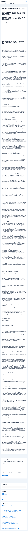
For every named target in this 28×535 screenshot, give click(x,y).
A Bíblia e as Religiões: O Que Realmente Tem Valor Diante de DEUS (10, 515)
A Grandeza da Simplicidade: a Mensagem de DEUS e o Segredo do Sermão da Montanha (12, 509)
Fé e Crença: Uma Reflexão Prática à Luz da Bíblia (7, 516)
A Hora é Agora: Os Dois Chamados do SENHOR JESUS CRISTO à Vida (10, 511)
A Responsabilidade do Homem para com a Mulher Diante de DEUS (10, 523)
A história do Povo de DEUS (5, 494)
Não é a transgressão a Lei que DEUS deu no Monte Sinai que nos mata (10, 528)
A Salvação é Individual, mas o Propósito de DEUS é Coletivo (9, 517)
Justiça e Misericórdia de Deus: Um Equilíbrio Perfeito (8, 522)
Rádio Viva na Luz (4, 1)
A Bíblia (3, 493)
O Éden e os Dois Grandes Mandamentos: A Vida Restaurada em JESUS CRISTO (11, 510)
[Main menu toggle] (26, 1)
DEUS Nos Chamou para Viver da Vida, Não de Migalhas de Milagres (10, 505)
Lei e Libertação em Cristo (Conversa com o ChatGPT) (8, 527)
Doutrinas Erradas (4, 498)
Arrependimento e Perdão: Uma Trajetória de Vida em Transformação (10, 521)
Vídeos (2, 499)
